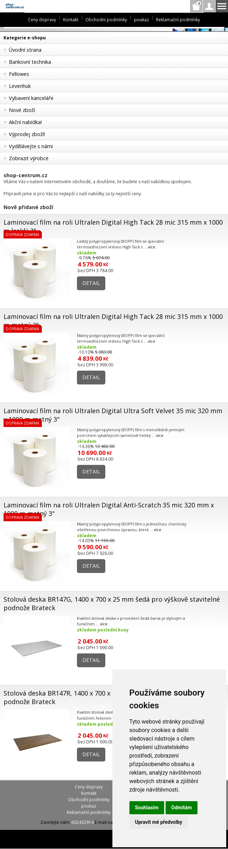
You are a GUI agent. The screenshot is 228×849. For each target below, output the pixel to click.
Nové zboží (22, 110)
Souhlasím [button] (147, 807)
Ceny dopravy (42, 20)
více (151, 246)
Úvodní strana (25, 49)
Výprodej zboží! (27, 134)
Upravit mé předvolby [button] (158, 822)
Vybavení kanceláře (31, 98)
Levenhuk (20, 86)
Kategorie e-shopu (25, 38)
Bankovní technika (30, 61)
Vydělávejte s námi (31, 146)
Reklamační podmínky (178, 20)
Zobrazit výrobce (29, 158)
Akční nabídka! (25, 122)
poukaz (141, 20)
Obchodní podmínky (106, 20)
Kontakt (70, 20)
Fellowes (19, 74)
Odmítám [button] (181, 807)
